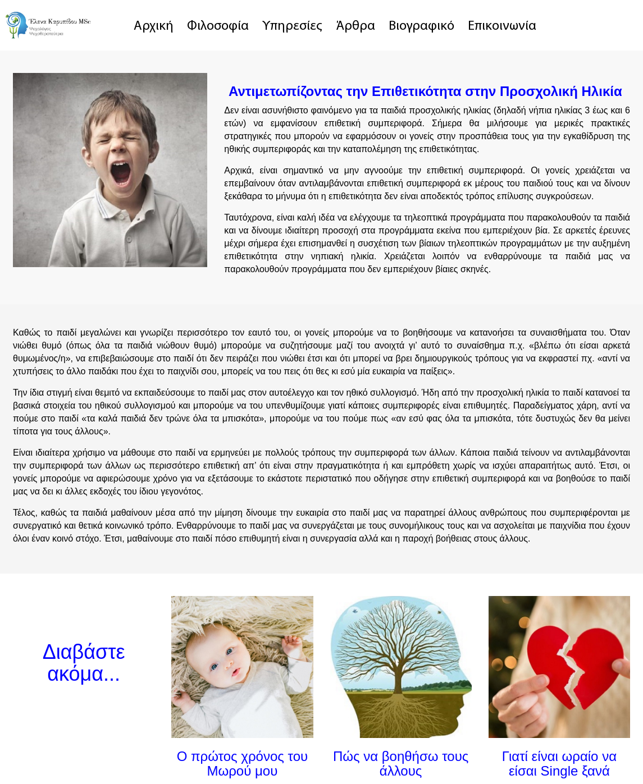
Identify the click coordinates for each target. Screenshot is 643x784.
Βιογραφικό (421, 26)
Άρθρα (355, 26)
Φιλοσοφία (218, 26)
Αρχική (154, 26)
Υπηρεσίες (292, 26)
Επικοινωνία (502, 26)
